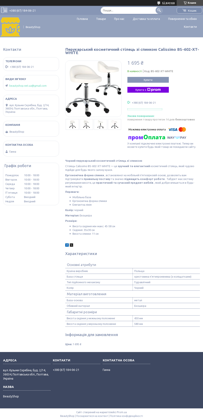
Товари (101, 19)
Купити (148, 79)
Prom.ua (122, 412)
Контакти (190, 26)
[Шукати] (159, 10)
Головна (82, 19)
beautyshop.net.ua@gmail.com (28, 85)
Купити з (148, 90)
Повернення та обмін (182, 19)
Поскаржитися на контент (92, 416)
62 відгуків (168, 2)
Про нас (119, 19)
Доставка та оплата (146, 19)
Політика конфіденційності (126, 416)
